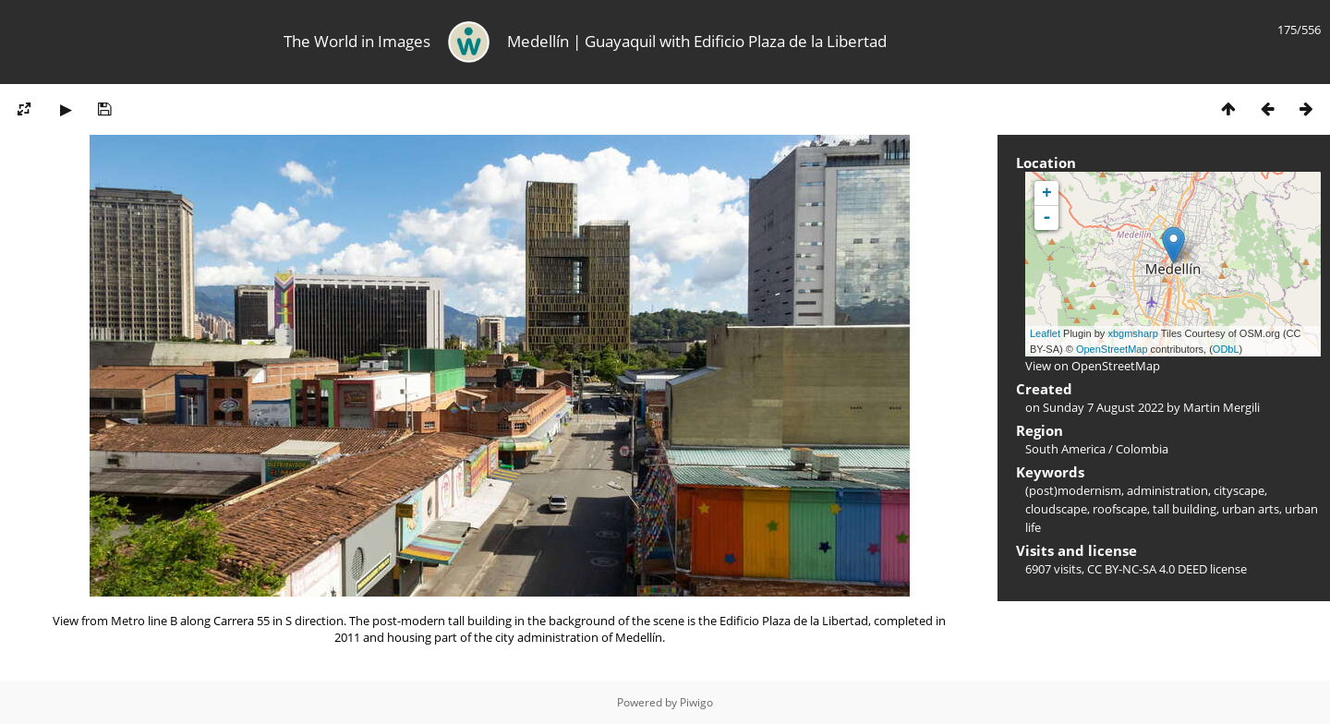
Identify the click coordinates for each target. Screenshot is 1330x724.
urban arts (1250, 509)
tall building (1184, 509)
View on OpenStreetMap (1092, 365)
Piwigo (696, 702)
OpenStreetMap (1112, 349)
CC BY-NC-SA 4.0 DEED (1147, 569)
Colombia (1142, 448)
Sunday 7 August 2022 (1103, 407)
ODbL (1226, 349)
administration (1167, 490)
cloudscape (1056, 509)
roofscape (1120, 509)
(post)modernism (1073, 490)
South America (1065, 448)
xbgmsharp (1132, 333)
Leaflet (1045, 333)
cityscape (1239, 490)
